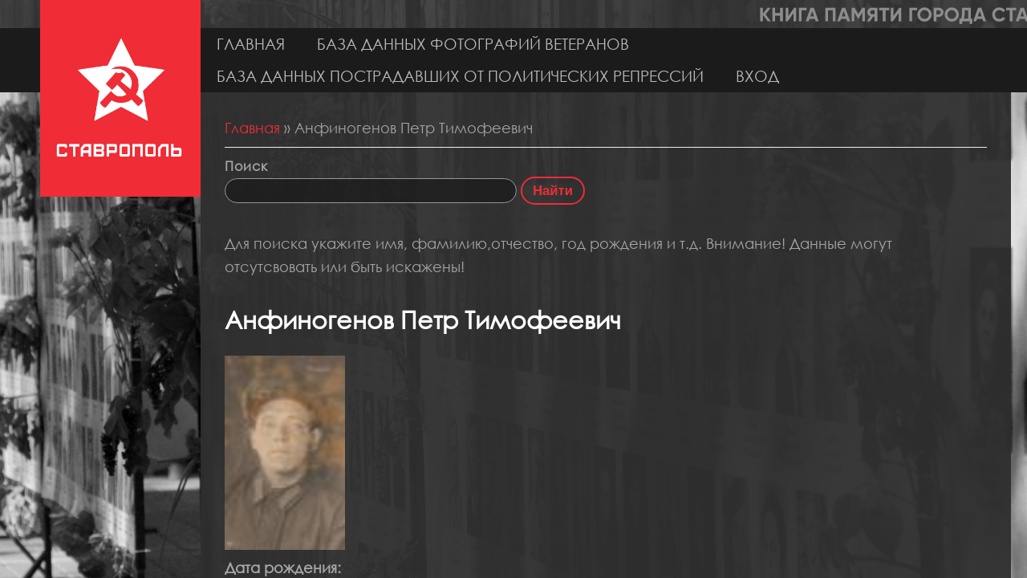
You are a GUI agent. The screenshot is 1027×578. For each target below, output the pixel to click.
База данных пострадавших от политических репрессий (460, 76)
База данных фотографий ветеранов (473, 44)
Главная (251, 44)
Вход (757, 76)
